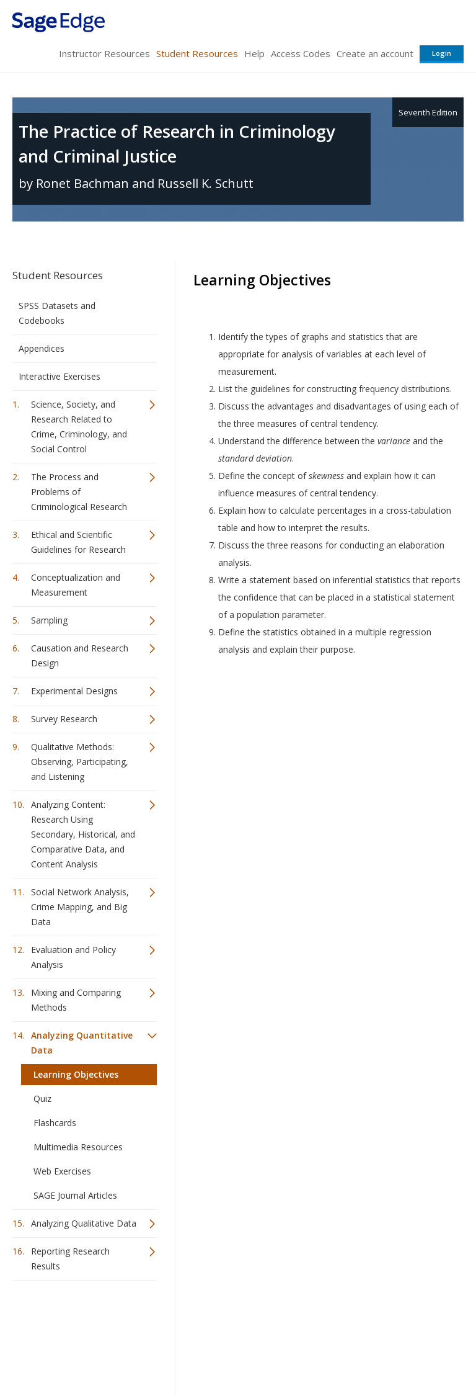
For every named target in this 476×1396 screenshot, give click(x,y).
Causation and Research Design (79, 655)
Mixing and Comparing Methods (76, 1000)
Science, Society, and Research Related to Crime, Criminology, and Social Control (79, 426)
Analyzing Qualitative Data (83, 1223)
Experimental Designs (74, 691)
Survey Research (64, 719)
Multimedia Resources (78, 1147)
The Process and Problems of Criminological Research (79, 491)
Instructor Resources (104, 53)
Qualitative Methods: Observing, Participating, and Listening (79, 761)
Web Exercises (62, 1171)
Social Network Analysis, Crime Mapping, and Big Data (80, 907)
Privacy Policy (382, 1350)
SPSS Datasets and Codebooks (57, 313)
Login (441, 53)
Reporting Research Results (70, 1258)
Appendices (41, 348)
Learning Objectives (75, 1074)
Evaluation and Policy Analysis (73, 957)
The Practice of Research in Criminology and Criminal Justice (177, 144)
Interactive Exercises (59, 376)
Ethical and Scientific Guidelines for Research (78, 542)
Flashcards (54, 1123)
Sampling (49, 620)
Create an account (375, 53)
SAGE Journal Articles (75, 1195)
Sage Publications (83, 1320)
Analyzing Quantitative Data (82, 1042)
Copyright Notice (312, 1350)
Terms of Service (237, 1350)
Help (254, 53)
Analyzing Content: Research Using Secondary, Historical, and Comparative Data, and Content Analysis (83, 834)
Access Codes (300, 53)
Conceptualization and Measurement (75, 584)
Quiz (42, 1098)
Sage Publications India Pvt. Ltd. (192, 1320)
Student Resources (197, 53)
